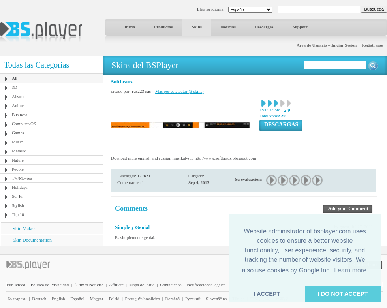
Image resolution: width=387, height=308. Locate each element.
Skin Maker (24, 228)
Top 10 (18, 214)
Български (17, 298)
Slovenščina (216, 298)
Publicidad (16, 284)
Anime (18, 105)
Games (18, 132)
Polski (114, 298)
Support (300, 26)
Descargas (264, 26)
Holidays (20, 187)
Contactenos (170, 284)
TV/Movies (22, 178)
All (14, 78)
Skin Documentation (32, 240)
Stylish (18, 205)
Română (172, 298)
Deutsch (39, 298)
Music (17, 141)
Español (77, 298)
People (18, 169)
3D (14, 87)
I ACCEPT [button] (267, 294)
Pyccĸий (193, 298)
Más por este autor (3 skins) (179, 91)
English (58, 298)
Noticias (228, 26)
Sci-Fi (17, 196)
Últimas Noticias (88, 284)
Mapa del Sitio (142, 284)
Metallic (19, 150)
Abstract (19, 96)
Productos (163, 26)
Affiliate (116, 284)
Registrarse (372, 45)
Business (19, 114)
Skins (197, 26)
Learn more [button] (350, 270)
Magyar (96, 298)
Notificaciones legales (206, 284)
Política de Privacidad (50, 284)
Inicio (129, 26)
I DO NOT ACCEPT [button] (343, 294)
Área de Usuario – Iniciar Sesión (327, 45)
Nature (18, 160)
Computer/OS (24, 123)
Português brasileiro (142, 298)
